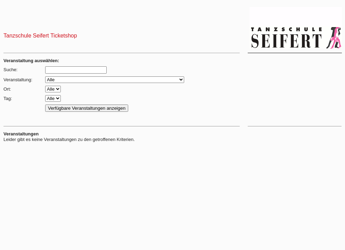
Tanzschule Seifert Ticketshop (40, 36)
